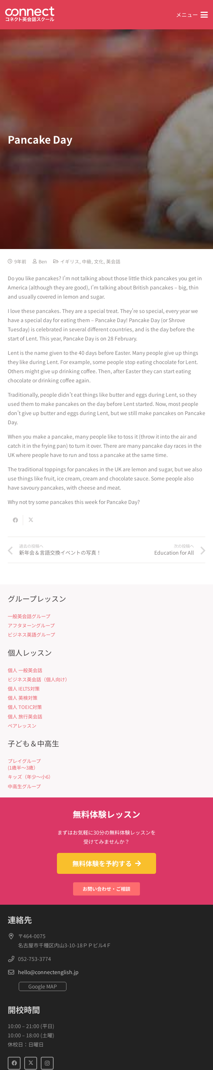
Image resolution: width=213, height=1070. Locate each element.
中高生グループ (24, 786)
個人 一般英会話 (25, 670)
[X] (30, 1063)
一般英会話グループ (29, 616)
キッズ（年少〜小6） (30, 776)
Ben (43, 261)
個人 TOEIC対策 (25, 706)
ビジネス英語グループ (31, 634)
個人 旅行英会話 (25, 716)
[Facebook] (14, 1063)
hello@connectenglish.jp (48, 972)
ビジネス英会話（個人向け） (39, 679)
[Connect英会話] (29, 15)
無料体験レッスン (106, 814)
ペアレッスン (22, 725)
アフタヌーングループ (31, 625)
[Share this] (15, 520)
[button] (192, 15)
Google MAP (42, 986)
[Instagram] (47, 1063)
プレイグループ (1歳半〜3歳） (24, 764)
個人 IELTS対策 (24, 688)
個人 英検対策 (22, 697)
